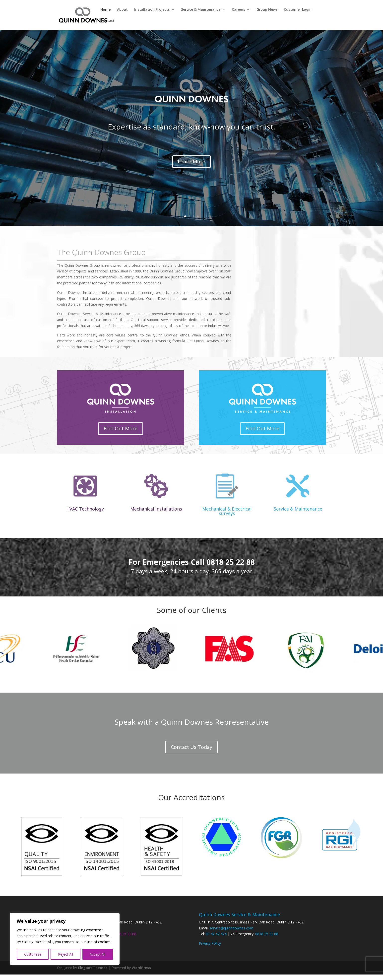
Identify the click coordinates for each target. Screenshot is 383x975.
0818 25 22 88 (124, 934)
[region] (65, 939)
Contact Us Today (191, 747)
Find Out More (120, 428)
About (122, 10)
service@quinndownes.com (231, 928)
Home (105, 10)
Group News (266, 10)
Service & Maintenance (200, 10)
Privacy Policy (210, 943)
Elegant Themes (93, 968)
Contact (107, 21)
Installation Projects (152, 10)
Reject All (65, 954)
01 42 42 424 (216, 934)
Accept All (97, 954)
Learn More (191, 161)
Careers (238, 10)
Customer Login (298, 10)
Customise (32, 954)
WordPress (141, 968)
